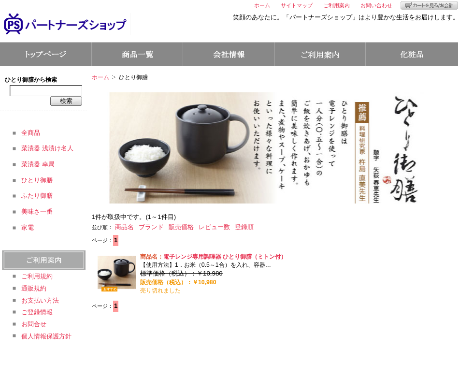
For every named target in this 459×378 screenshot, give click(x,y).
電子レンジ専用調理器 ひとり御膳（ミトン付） (225, 256)
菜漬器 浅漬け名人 (47, 148)
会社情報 (228, 54)
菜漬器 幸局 (38, 164)
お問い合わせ (376, 5)
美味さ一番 (37, 211)
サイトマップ (297, 5)
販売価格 (181, 227)
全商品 (30, 132)
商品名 (124, 227)
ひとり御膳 (37, 180)
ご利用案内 (336, 5)
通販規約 (33, 288)
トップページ (45, 54)
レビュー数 (214, 227)
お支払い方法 (40, 300)
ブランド (151, 227)
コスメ (412, 54)
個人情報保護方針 (46, 336)
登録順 (244, 227)
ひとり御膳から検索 (31, 79)
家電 (27, 227)
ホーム (262, 5)
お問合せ (33, 324)
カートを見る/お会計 (429, 5)
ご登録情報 (37, 312)
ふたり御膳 (37, 195)
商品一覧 (137, 54)
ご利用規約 (37, 276)
